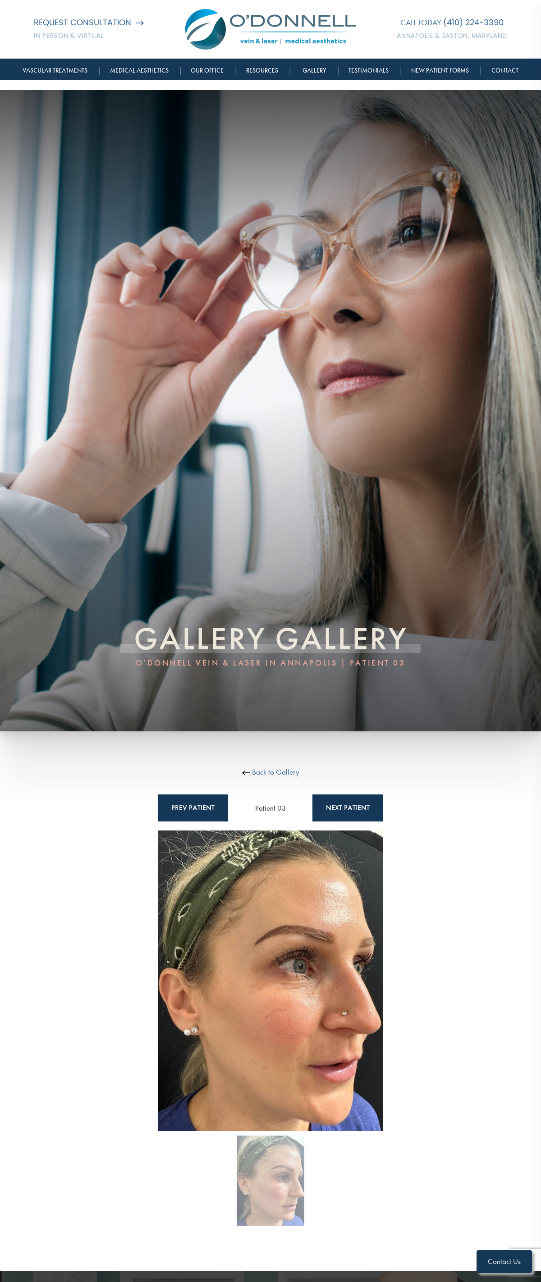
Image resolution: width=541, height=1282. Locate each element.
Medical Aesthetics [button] (139, 70)
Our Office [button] (207, 70)
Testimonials (368, 70)
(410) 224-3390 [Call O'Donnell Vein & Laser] (473, 22)
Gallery (314, 70)
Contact (504, 70)
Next (348, 808)
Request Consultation (89, 22)
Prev (193, 808)
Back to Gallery (270, 772)
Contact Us (504, 1261)
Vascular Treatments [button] (55, 70)
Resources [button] (262, 70)
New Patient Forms (440, 70)
